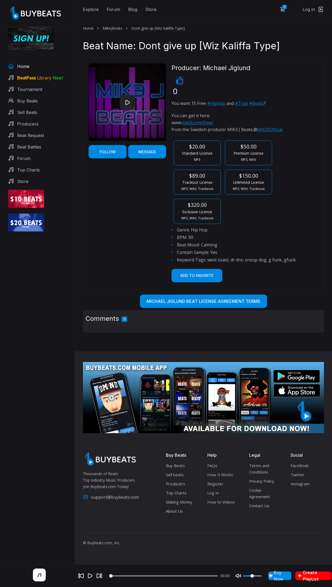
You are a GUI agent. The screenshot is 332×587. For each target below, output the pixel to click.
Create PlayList (308, 575)
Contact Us (259, 505)
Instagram (300, 483)
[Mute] (238, 576)
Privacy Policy (261, 481)
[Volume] (252, 575)
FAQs (212, 465)
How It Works (220, 474)
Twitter (297, 474)
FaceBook (299, 465)
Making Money (179, 502)
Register (215, 483)
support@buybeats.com (111, 497)
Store (151, 9)
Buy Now (275, 575)
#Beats (256, 103)
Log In (213, 492)
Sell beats (175, 474)
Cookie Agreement (259, 493)
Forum (113, 9)
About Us (174, 511)
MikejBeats (112, 28)
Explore (91, 9)
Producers (175, 483)
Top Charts (176, 492)
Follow (108, 152)
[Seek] (163, 575)
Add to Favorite (196, 275)
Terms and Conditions (259, 469)
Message (147, 152)
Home (88, 28)
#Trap (241, 103)
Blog (132, 9)
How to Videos (221, 502)
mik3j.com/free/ (197, 122)
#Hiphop (216, 103)
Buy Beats (175, 465)
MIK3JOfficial (270, 129)
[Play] (90, 576)
